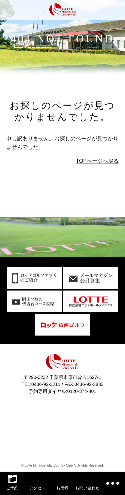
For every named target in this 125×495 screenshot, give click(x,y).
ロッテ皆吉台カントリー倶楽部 (62, 11)
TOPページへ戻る (97, 161)
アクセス (37, 488)
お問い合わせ (87, 488)
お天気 (62, 488)
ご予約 (12, 488)
